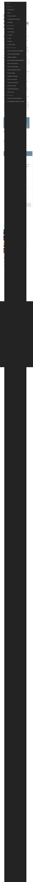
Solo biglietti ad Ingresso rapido (15, 101)
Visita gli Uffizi (10, 25)
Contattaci (10, 22)
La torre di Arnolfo (12, 79)
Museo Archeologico (12, 66)
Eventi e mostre (11, 16)
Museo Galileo (11, 73)
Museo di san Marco (12, 63)
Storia (9, 13)
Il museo (9, 6)
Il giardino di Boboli (12, 76)
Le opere (9, 35)
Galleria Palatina (11, 57)
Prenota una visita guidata (14, 98)
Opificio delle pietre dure (14, 70)
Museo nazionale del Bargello (15, 51)
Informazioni (10, 9)
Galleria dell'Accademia (13, 54)
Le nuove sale (11, 44)
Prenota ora (10, 28)
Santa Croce (10, 92)
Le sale (9, 38)
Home (8, 3)
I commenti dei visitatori (13, 19)
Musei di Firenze (11, 48)
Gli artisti (9, 41)
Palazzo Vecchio (11, 85)
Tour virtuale (10, 32)
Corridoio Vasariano (12, 82)
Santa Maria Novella (12, 89)
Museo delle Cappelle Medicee (15, 60)
